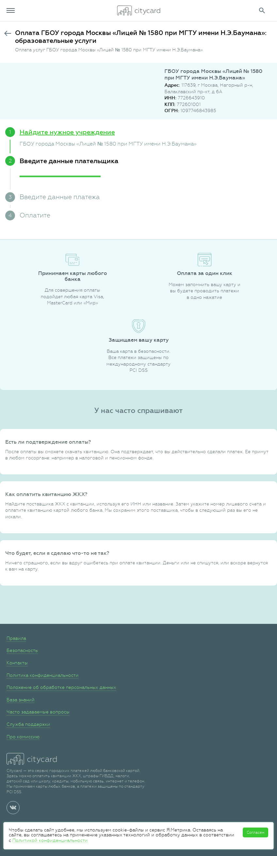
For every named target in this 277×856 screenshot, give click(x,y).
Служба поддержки (28, 724)
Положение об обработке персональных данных (61, 687)
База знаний (21, 699)
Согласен (255, 832)
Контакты (17, 662)
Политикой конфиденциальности (50, 840)
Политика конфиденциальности (43, 675)
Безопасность (22, 650)
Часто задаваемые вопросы (38, 711)
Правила (16, 638)
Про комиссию (23, 736)
